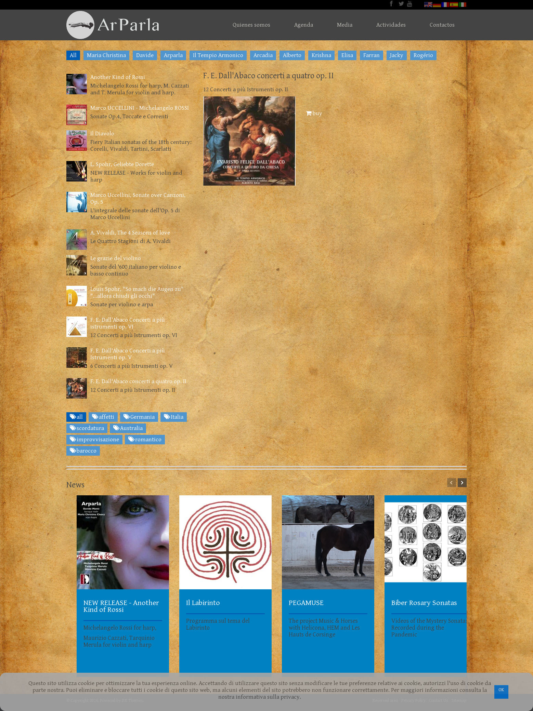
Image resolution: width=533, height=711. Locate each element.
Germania (139, 417)
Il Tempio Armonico (218, 55)
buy (314, 113)
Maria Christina (106, 55)
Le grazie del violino (115, 258)
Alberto (292, 55)
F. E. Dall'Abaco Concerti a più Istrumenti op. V (127, 354)
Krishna (321, 55)
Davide (145, 55)
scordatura (87, 428)
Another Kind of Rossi (117, 77)
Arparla (173, 55)
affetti (103, 417)
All (73, 55)
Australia (128, 428)
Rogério (423, 55)
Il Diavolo (102, 133)
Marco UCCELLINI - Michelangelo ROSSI (139, 108)
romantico (144, 439)
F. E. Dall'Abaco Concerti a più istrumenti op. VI (127, 323)
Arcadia (263, 55)
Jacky (396, 55)
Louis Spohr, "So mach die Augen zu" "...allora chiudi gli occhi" (137, 292)
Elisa (347, 55)
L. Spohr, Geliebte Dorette (122, 164)
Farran (371, 55)
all (76, 417)
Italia (173, 417)
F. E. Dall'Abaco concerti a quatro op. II (138, 381)
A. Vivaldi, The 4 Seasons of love (130, 232)
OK (501, 690)
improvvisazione (94, 439)
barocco (83, 450)
